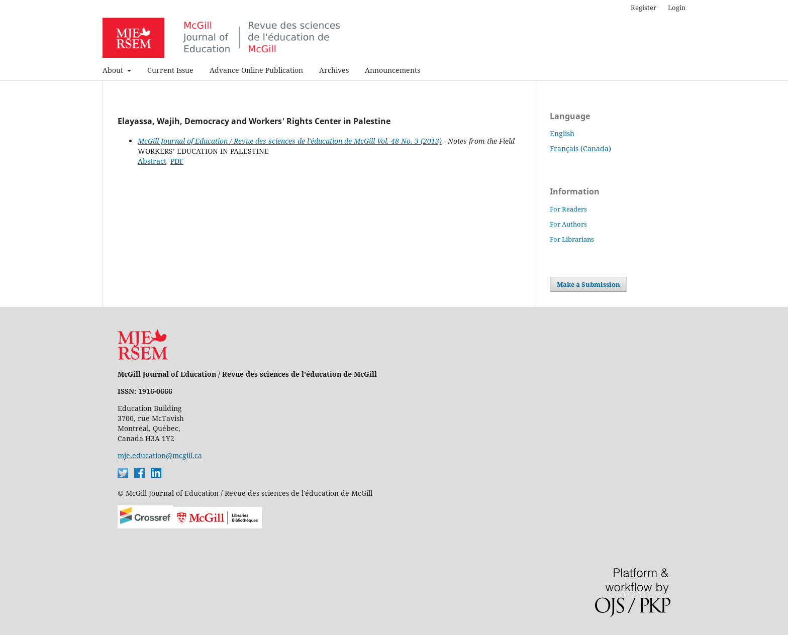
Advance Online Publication (256, 70)
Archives (334, 70)
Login (676, 7)
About (114, 70)
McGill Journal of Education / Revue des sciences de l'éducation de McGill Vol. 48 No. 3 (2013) (290, 141)
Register (643, 7)
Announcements (392, 70)
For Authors (568, 224)
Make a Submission (588, 284)
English (562, 133)
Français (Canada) (580, 148)
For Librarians (572, 239)
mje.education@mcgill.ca (160, 455)
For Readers (568, 209)
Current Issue (170, 70)
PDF (176, 161)
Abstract (152, 161)
